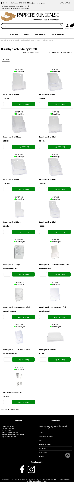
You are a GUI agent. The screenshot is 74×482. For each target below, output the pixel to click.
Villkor (27, 34)
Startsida (3, 40)
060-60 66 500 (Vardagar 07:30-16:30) (14, 3)
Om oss (55, 432)
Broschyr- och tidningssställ (45, 40)
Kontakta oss (40, 34)
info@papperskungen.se (36, 3)
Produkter (14, 34)
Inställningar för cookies (55, 436)
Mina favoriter (58, 34)
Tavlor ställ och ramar (27, 40)
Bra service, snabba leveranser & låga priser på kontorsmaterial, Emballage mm (55, 427)
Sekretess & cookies (55, 444)
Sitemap (55, 457)
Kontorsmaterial (14, 40)
